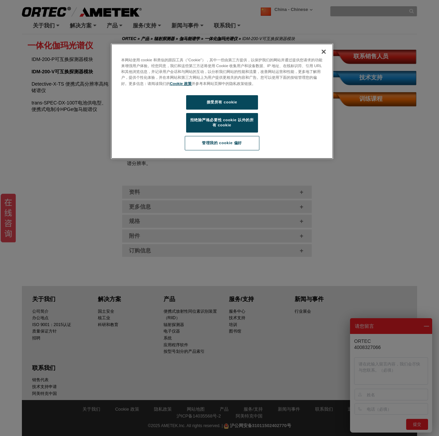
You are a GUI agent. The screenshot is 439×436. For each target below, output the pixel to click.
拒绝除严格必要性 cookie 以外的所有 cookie (222, 122)
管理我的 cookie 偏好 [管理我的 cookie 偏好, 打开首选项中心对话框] (222, 143)
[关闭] (323, 51)
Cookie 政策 (181, 84)
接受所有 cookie (222, 102)
